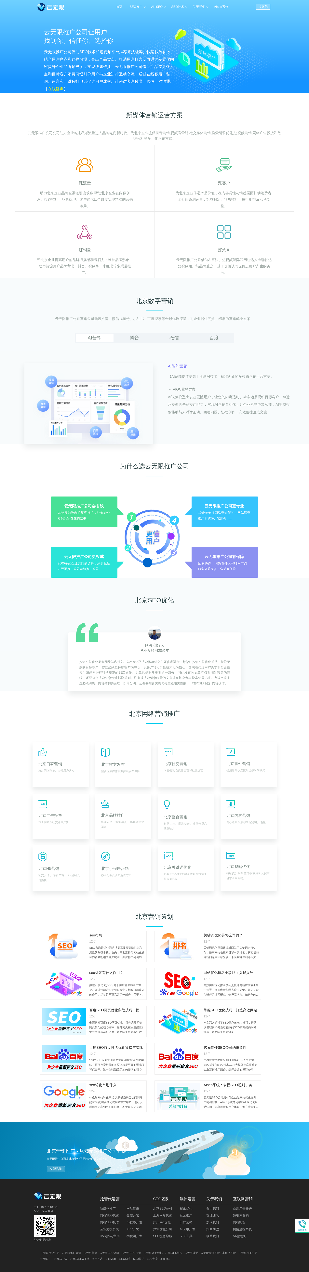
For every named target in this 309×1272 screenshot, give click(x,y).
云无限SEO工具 (80, 1258)
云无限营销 (90, 1252)
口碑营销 (186, 1222)
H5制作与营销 (110, 1236)
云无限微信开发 (210, 1252)
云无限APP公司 (248, 1252)
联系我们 (212, 1236)
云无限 (44, 1258)
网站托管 (239, 1222)
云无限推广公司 (71, 1252)
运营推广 (186, 1215)
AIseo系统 (221, 6)
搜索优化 (186, 1208)
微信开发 (133, 1215)
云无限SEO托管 (131, 1252)
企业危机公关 (109, 1229)
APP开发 (133, 1229)
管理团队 (212, 1215)
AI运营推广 (241, 1236)
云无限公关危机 (153, 1252)
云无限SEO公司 (109, 1252)
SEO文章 (152, 1258)
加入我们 (212, 1222)
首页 (119, 6)
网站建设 (133, 1208)
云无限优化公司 (50, 1252)
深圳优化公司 (162, 1229)
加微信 (263, 6)
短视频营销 (241, 1215)
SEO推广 (136, 6)
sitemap (165, 1258)
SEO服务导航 (162, 1236)
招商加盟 (212, 1229)
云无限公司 (61, 1258)
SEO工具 (186, 1236)
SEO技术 (177, 6)
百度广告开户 (242, 1208)
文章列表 (97, 1258)
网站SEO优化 (109, 1215)
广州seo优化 (162, 1222)
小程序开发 (134, 1222)
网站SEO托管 (109, 1222)
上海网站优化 (162, 1215)
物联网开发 (134, 1236)
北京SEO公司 (162, 1208)
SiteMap (111, 1258)
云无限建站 (191, 1252)
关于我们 (199, 6)
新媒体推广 (108, 1208)
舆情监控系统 (242, 1229)
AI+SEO (157, 6)
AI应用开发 (187, 1229)
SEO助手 (125, 1258)
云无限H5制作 (173, 1252)
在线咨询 (56, 89)
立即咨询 (56, 1169)
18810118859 (49, 1207)
